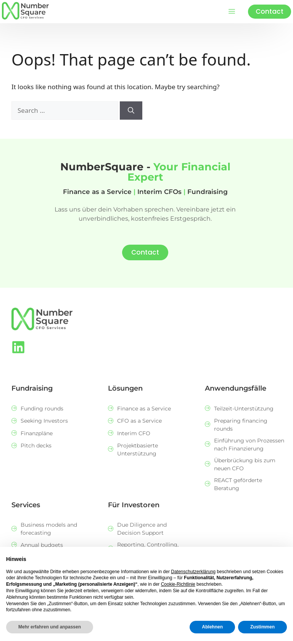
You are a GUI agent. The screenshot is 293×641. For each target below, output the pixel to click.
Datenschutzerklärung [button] (193, 571)
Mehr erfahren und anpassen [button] (49, 627)
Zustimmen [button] (262, 627)
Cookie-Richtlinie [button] (178, 584)
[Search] (131, 110)
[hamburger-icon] (231, 11)
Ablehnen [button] (212, 627)
